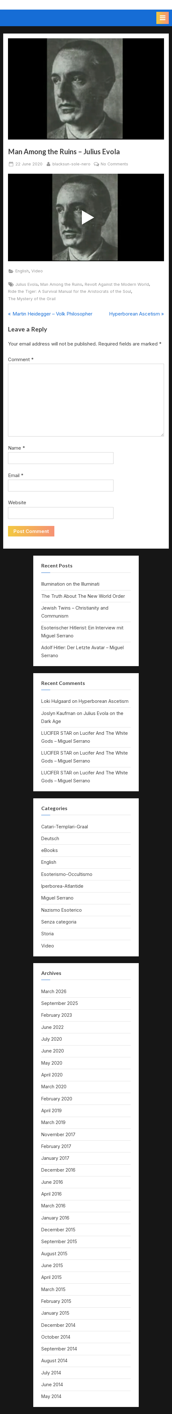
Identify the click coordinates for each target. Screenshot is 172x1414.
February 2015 (56, 1301)
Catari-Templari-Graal (64, 826)
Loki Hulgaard (56, 701)
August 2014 (54, 1360)
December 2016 (58, 1170)
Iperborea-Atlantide (62, 886)
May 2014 (51, 1396)
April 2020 (52, 1074)
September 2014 (59, 1348)
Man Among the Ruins (61, 284)
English (22, 271)
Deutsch (50, 838)
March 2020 (53, 1086)
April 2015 (51, 1277)
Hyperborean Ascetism (104, 701)
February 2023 (56, 1015)
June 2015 (52, 1265)
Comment (21, 359)
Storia (47, 933)
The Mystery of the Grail (32, 298)
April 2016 (51, 1194)
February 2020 (56, 1098)
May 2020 (51, 1063)
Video (37, 271)
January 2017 (55, 1158)
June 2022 (52, 1027)
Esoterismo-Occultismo (66, 874)
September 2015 (59, 1241)
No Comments (114, 164)
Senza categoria (58, 921)
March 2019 (53, 1122)
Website (17, 502)
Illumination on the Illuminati (70, 584)
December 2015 (58, 1229)
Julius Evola (26, 284)
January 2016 (55, 1217)
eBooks (49, 850)
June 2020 (52, 1050)
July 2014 (51, 1372)
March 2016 (53, 1205)
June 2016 (52, 1182)
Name (16, 448)
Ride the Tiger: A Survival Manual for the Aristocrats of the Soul (69, 291)
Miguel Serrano (57, 898)
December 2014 (58, 1325)
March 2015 (53, 1289)
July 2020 (51, 1039)
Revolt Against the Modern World (117, 284)
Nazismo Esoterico (61, 910)
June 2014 (52, 1384)
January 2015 (55, 1313)
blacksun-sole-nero (71, 163)
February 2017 (56, 1146)
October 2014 (55, 1337)
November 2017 (58, 1134)
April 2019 (51, 1110)
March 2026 (53, 991)
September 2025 (59, 1003)
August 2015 (54, 1253)
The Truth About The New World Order (83, 596)
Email (15, 475)
